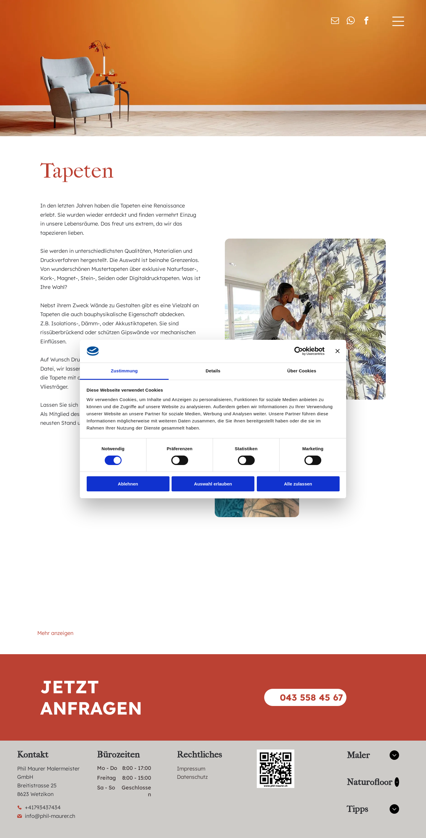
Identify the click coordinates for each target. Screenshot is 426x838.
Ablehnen (128, 483)
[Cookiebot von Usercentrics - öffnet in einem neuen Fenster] (299, 351)
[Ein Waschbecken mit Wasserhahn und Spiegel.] (169, 594)
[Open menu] (398, 21)
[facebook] (366, 21)
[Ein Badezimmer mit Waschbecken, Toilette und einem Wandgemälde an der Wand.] (345, 594)
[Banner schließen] (337, 351)
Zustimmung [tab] (124, 370)
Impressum (191, 768)
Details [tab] (213, 370)
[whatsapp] (350, 21)
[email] (335, 21)
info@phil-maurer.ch (50, 816)
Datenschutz (192, 776)
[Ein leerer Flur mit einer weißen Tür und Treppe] (81, 573)
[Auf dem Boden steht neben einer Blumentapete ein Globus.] (257, 573)
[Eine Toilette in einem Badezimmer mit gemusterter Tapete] (345, 506)
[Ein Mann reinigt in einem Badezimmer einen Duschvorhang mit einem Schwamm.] (169, 506)
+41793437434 (43, 807)
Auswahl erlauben (213, 483)
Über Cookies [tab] (301, 370)
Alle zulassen (298, 483)
